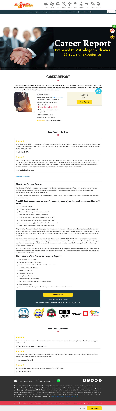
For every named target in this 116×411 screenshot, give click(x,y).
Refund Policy (39, 403)
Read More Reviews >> (23, 176)
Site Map (47, 403)
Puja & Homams (67, 12)
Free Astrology (33, 12)
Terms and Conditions (27, 403)
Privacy (16, 403)
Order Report (84, 102)
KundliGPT (55, 403)
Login (87, 12)
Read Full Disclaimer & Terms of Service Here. (64, 396)
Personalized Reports (44, 12)
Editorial (82, 12)
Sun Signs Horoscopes (56, 12)
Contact (68, 403)
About (62, 403)
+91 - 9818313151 (44, 380)
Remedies (75, 12)
